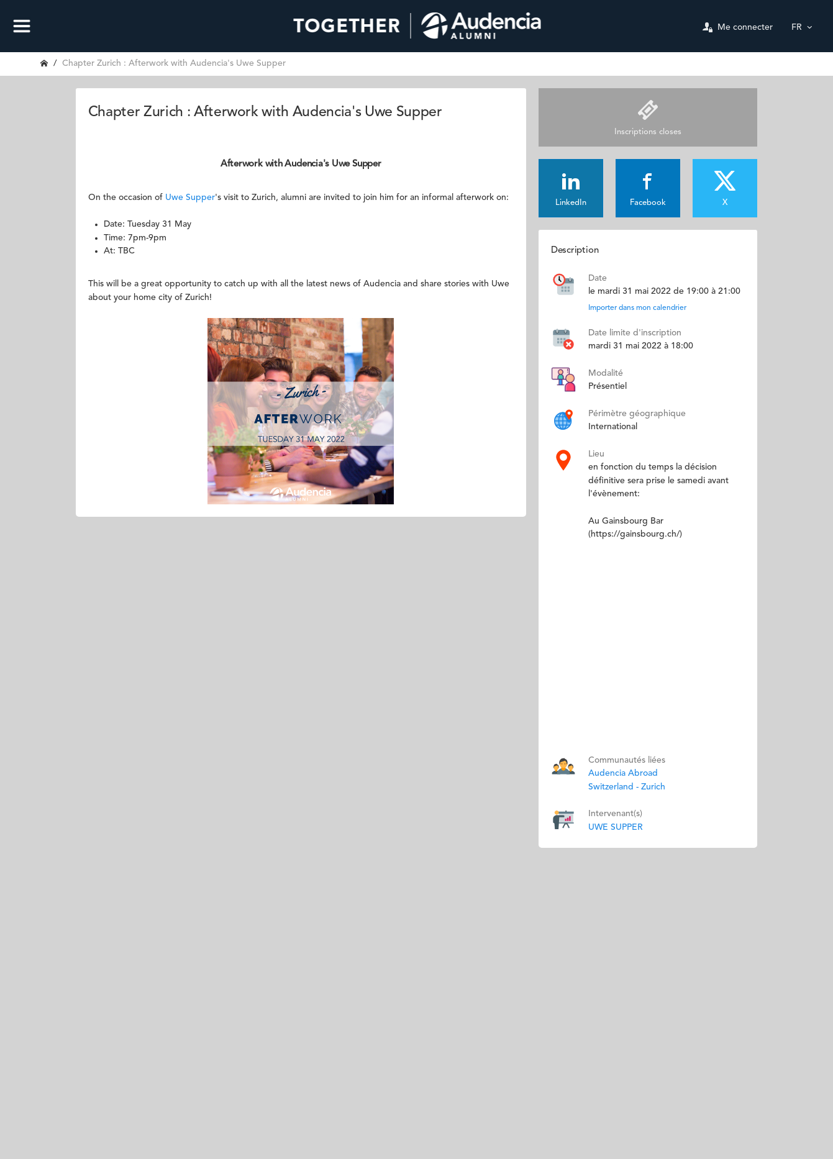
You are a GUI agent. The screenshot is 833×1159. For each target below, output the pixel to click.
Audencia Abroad (623, 773)
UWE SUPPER (615, 827)
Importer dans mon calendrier (637, 308)
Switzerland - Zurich (626, 787)
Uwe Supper (190, 197)
